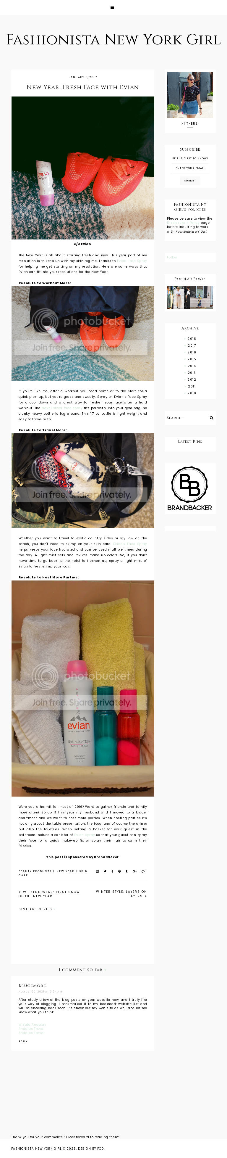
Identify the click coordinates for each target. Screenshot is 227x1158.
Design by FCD (91, 1148)
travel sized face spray (62, 408)
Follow (172, 257)
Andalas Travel (32, 1029)
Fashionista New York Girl (113, 40)
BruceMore (32, 985)
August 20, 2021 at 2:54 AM (40, 991)
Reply (23, 1041)
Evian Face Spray (132, 261)
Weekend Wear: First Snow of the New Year (49, 894)
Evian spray (84, 835)
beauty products (35, 871)
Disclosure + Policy (184, 223)
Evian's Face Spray (130, 544)
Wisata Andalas (32, 1024)
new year (65, 871)
